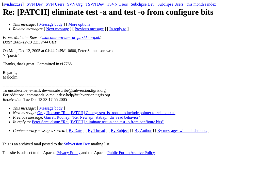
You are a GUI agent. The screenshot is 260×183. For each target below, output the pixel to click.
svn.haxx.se (12, 4)
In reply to (117, 29)
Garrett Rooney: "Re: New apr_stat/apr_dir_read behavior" (92, 117)
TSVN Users (117, 4)
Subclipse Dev (142, 4)
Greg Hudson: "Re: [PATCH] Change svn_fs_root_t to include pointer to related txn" (106, 113)
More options (79, 24)
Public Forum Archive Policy (131, 152)
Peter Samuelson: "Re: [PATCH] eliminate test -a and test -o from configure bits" (98, 122)
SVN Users (55, 4)
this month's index (201, 4)
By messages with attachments (182, 130)
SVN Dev (35, 4)
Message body (51, 24)
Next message (57, 29)
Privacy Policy (68, 152)
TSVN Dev (95, 4)
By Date (75, 130)
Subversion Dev (77, 144)
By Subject (120, 130)
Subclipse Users (170, 4)
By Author (143, 130)
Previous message (89, 29)
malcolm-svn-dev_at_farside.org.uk (71, 37)
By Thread (96, 130)
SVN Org (75, 4)
